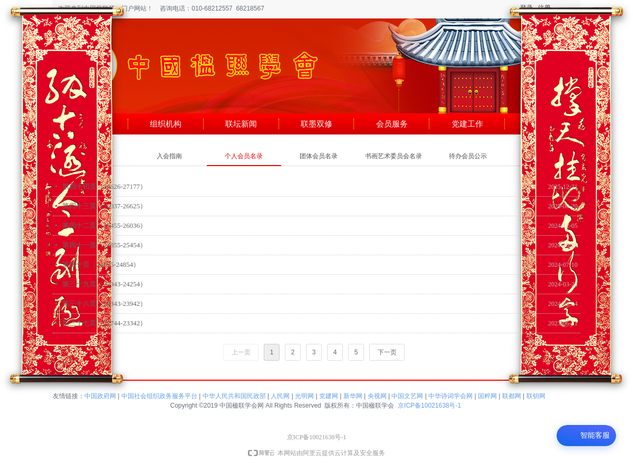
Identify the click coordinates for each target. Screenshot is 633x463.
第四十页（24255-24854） (101, 264)
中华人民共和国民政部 (234, 396)
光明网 (304, 396)
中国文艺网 (407, 396)
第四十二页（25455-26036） (104, 225)
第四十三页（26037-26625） (104, 206)
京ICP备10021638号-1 (429, 405)
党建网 (328, 396)
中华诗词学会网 (450, 396)
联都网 (511, 396)
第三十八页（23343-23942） (104, 303)
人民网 (280, 396)
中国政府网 (100, 396)
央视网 (377, 396)
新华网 (352, 396)
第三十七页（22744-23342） (104, 323)
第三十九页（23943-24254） (104, 284)
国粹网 (487, 396)
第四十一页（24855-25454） (104, 245)
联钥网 (535, 396)
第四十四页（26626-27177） (104, 186)
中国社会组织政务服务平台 (159, 396)
